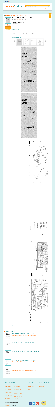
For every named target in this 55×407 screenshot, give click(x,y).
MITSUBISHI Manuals (8, 396)
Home (6, 12)
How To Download (30, 386)
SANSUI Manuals (17, 389)
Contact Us (29, 390)
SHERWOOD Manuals (18, 393)
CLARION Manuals (8, 389)
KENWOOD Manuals (8, 392)
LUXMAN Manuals (8, 393)
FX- (18, 12)
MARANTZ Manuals (8, 395)
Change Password (43, 387)
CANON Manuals (8, 387)
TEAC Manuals (17, 394)
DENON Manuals (8, 390)
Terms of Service (30, 387)
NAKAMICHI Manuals (18, 384)
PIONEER (12, 12)
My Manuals (41, 386)
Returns (28, 389)
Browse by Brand (47, 8)
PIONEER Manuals (17, 387)
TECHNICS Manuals (18, 396)
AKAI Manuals (7, 384)
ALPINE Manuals (8, 386)
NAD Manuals (7, 398)
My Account (41, 384)
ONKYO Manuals (17, 386)
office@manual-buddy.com (8, 405)
